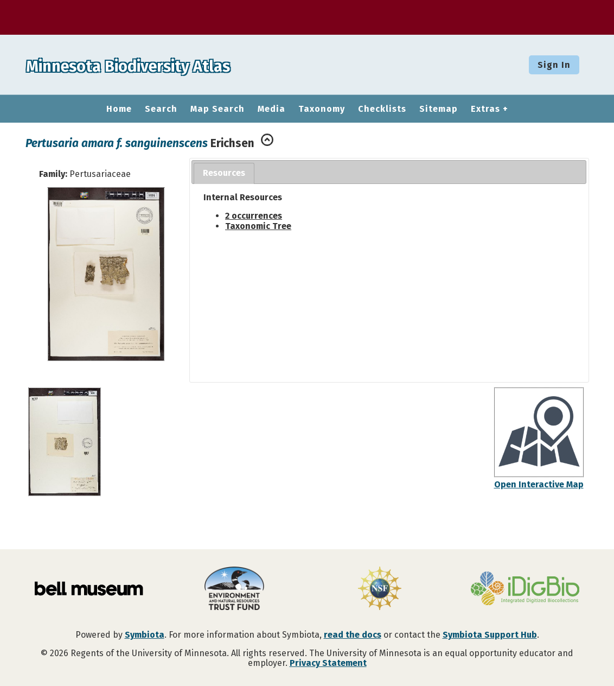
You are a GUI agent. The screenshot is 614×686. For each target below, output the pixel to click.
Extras (485, 109)
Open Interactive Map (539, 484)
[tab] (224, 173)
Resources (224, 173)
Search (161, 109)
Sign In (554, 65)
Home (119, 109)
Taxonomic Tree (258, 226)
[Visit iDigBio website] (525, 589)
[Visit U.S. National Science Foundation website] (379, 589)
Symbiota (144, 635)
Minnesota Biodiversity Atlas (168, 65)
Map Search (217, 109)
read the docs (352, 635)
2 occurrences (253, 216)
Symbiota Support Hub (490, 635)
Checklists (382, 109)
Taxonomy (321, 109)
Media (271, 109)
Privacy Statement (328, 663)
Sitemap (438, 109)
